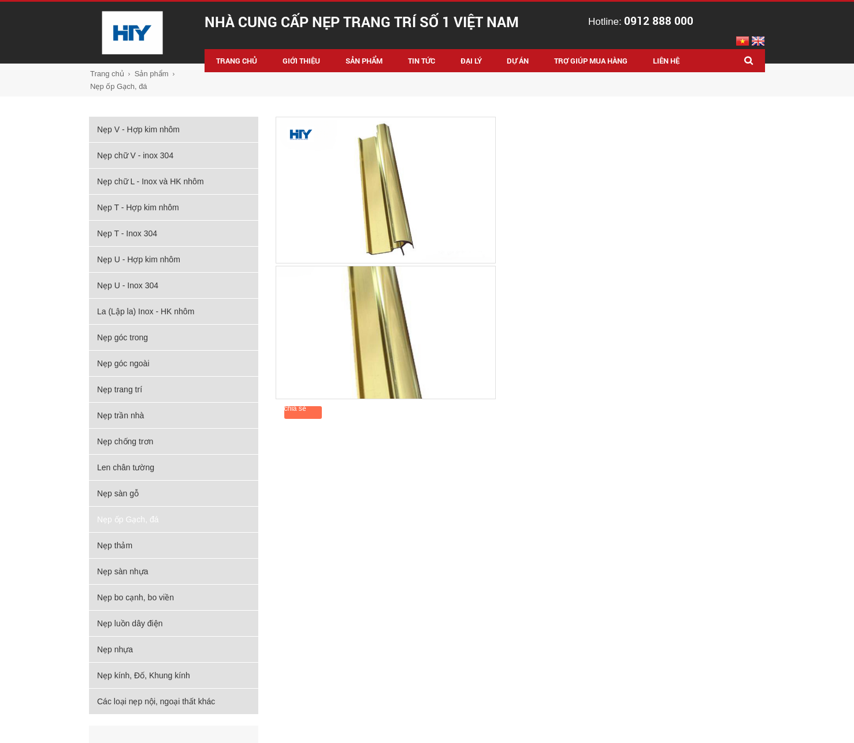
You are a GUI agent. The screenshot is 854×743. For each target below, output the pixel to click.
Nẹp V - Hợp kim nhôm (138, 129)
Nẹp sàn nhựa (122, 571)
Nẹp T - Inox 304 (127, 233)
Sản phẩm (152, 73)
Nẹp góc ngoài (123, 363)
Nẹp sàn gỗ (118, 493)
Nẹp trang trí (119, 389)
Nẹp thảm (114, 545)
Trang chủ (107, 73)
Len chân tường (125, 467)
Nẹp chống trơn (125, 441)
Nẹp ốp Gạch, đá (118, 86)
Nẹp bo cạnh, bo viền (135, 597)
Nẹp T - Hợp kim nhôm (138, 207)
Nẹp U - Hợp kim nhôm (138, 259)
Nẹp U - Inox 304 (127, 285)
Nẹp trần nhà (120, 415)
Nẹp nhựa (115, 649)
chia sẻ (295, 408)
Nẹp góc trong (122, 337)
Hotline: (640, 21)
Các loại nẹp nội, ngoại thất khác (156, 701)
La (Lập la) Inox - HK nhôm (145, 311)
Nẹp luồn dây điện (130, 623)
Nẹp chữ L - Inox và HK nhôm (150, 181)
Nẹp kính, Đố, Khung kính (143, 675)
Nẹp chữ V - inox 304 (135, 155)
